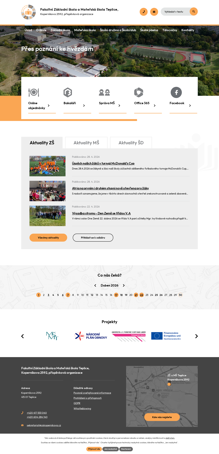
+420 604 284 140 (37, 417)
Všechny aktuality (48, 237)
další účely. (170, 438)
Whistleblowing (82, 408)
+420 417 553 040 (37, 412)
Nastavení (126, 449)
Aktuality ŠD (131, 142)
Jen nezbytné (110, 449)
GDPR (77, 403)
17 (116, 295)
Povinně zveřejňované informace (92, 392)
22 (141, 295)
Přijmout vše (94, 449)
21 (136, 295)
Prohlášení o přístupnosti (88, 398)
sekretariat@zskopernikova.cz (44, 425)
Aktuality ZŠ (42, 142)
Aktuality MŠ (86, 142)
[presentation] (22, 336)
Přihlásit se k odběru (93, 237)
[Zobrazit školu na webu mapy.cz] (162, 396)
